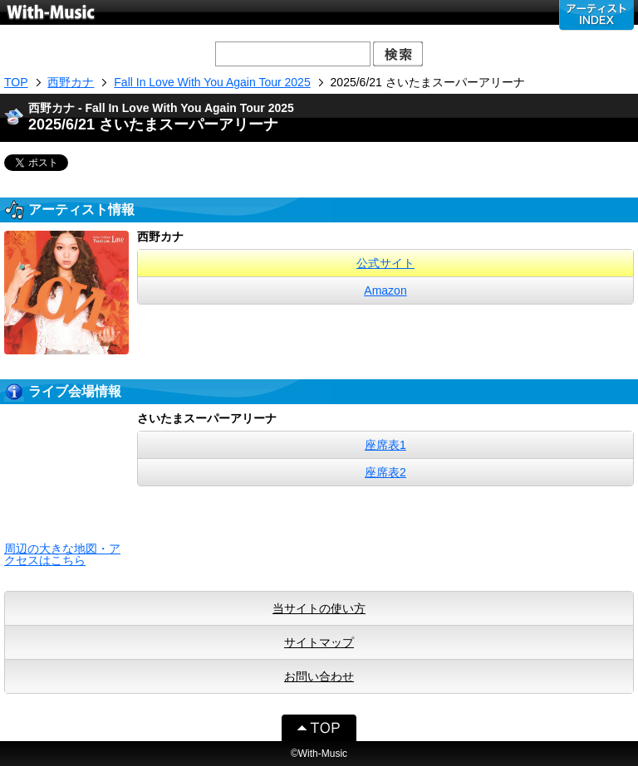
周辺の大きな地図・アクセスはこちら (62, 554)
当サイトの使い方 (319, 608)
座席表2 (385, 472)
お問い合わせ (319, 676)
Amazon (385, 290)
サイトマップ (319, 642)
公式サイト (385, 263)
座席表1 (385, 444)
